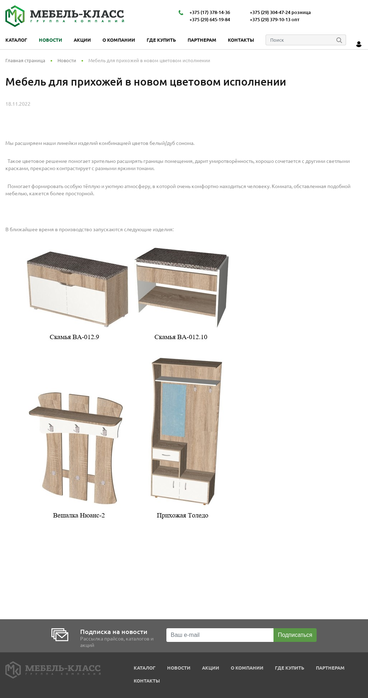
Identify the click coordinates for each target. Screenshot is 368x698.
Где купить (161, 40)
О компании (118, 40)
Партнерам (202, 40)
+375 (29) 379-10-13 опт (274, 19)
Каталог (16, 40)
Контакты (241, 40)
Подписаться (295, 635)
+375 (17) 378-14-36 (209, 12)
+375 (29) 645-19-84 (209, 19)
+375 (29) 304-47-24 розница (280, 12)
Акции (82, 40)
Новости (50, 40)
